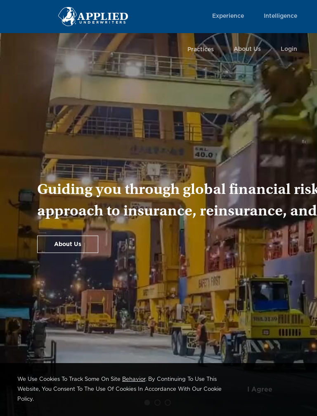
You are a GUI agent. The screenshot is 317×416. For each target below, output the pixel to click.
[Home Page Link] (93, 16)
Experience (228, 16)
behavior (133, 379)
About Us (247, 49)
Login (289, 49)
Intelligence (280, 16)
